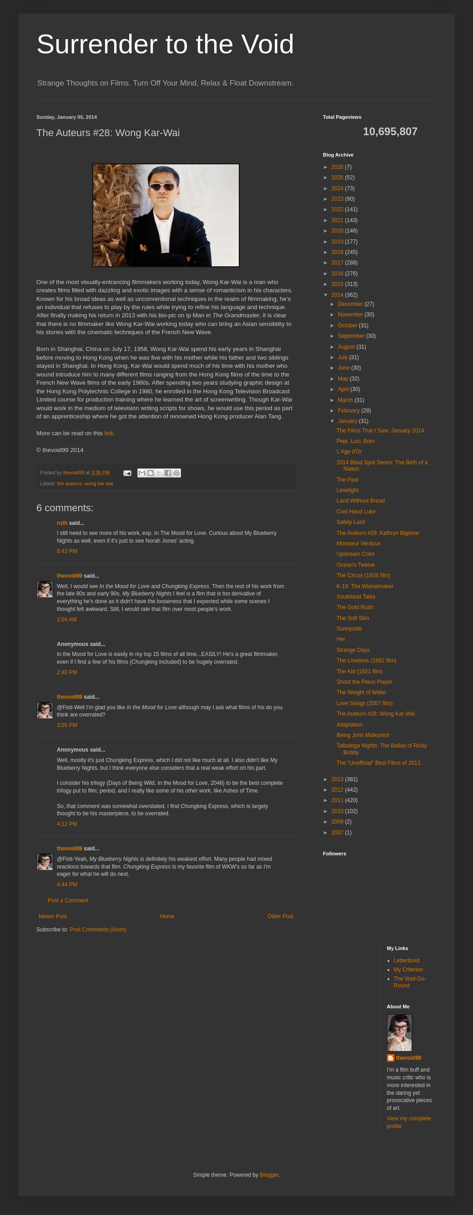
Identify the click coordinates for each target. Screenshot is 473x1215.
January (348, 421)
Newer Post (53, 916)
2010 (338, 811)
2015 (338, 284)
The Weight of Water (361, 692)
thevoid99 (69, 576)
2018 (338, 252)
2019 (338, 242)
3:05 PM (67, 725)
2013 (338, 779)
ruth (62, 523)
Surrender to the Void (165, 44)
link (109, 433)
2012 (338, 790)
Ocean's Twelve (356, 565)
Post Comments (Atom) (98, 929)
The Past (347, 480)
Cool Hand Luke (356, 511)
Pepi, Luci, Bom (356, 441)
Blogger (269, 1175)
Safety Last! (351, 522)
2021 (338, 220)
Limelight (347, 490)
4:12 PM (67, 824)
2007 (338, 832)
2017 (338, 262)
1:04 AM (67, 619)
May (344, 379)
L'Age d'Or (349, 451)
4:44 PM (67, 884)
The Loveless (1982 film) (366, 660)
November (351, 314)
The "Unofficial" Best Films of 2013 (378, 763)
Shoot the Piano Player (364, 682)
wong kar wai (99, 483)
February (349, 410)
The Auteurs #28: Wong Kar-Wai (376, 714)
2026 (338, 167)
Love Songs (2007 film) (364, 703)
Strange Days (353, 650)
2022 (338, 209)
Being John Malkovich (363, 735)
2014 (338, 295)
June (344, 368)
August (347, 347)
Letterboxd (407, 960)
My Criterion (408, 969)
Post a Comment (68, 900)
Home (167, 916)
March (346, 400)
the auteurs (69, 483)
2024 (338, 188)
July (343, 357)
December (351, 304)
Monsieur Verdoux (359, 543)
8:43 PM (67, 551)
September (352, 336)
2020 (338, 231)
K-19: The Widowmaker (365, 586)
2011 (338, 800)
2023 (338, 199)
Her (341, 639)
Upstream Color (356, 554)
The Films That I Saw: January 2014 (380, 430)
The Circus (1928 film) (363, 575)
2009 (338, 821)
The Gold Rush (355, 607)
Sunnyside (349, 628)
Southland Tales (356, 597)
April (344, 389)
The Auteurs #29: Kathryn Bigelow (378, 533)
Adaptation (349, 725)
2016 (338, 273)
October (348, 325)
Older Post (280, 916)
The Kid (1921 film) (359, 671)
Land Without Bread (361, 501)
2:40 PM (67, 672)
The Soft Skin (353, 618)
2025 (338, 177)
